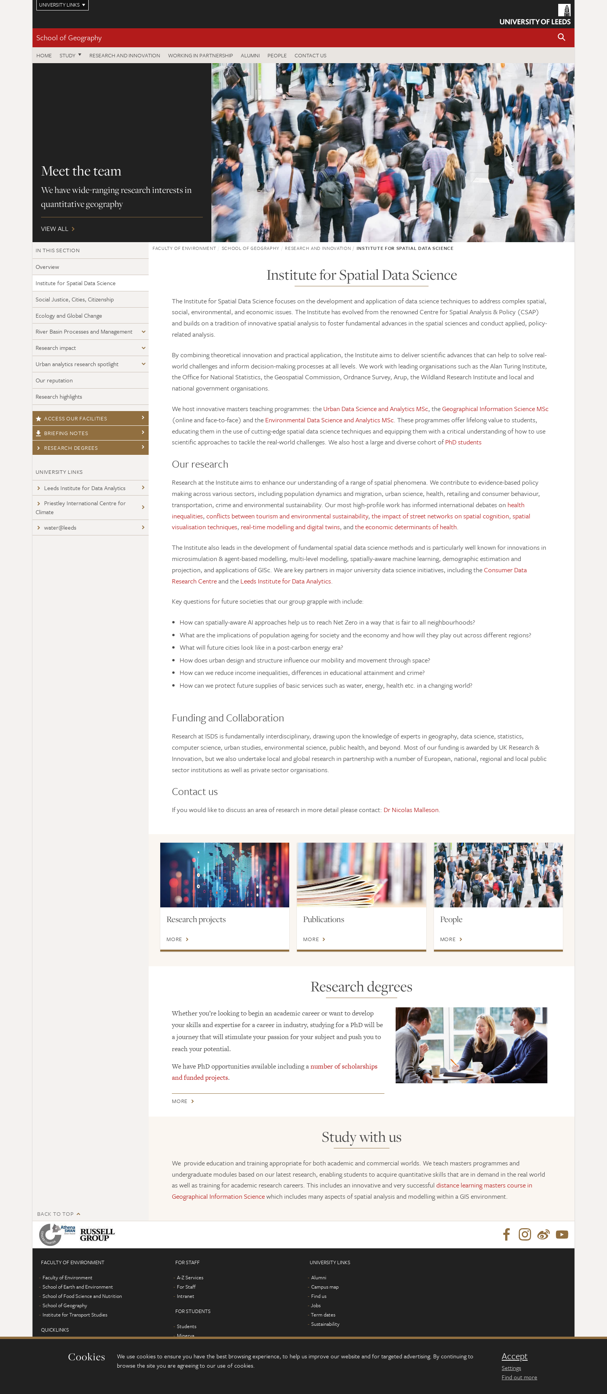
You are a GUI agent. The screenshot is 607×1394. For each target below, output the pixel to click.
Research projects (196, 919)
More (174, 939)
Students (186, 1326)
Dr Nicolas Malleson (411, 809)
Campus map (325, 1287)
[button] (562, 38)
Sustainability (325, 1324)
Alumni (250, 55)
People (277, 55)
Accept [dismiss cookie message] (515, 1356)
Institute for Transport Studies (75, 1314)
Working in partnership (200, 55)
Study (67, 55)
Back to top (55, 1214)
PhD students (463, 442)
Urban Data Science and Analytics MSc (375, 408)
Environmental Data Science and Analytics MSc (329, 420)
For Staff (186, 1287)
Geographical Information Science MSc (495, 408)
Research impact (56, 347)
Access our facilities (71, 418)
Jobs (316, 1305)
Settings (511, 1367)
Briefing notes (62, 433)
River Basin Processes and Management (84, 331)
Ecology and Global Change (69, 315)
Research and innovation (124, 55)
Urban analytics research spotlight (77, 364)
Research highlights (59, 396)
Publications (323, 919)
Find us (318, 1296)
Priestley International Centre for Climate (81, 507)
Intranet (185, 1296)
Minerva (185, 1335)
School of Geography (68, 37)
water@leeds (56, 527)
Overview (47, 266)
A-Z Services (190, 1277)
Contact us (310, 55)
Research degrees (67, 448)
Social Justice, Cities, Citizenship (75, 299)
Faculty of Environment (184, 247)
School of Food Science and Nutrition (82, 1296)
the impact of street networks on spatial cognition (440, 516)
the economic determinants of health (406, 527)
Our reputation (54, 380)
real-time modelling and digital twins (290, 527)
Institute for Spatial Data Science (76, 283)
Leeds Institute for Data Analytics (80, 488)
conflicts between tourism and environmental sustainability (287, 516)
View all (303, 152)
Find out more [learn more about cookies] (519, 1377)
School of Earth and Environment (78, 1287)
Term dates (323, 1314)
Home (44, 55)
